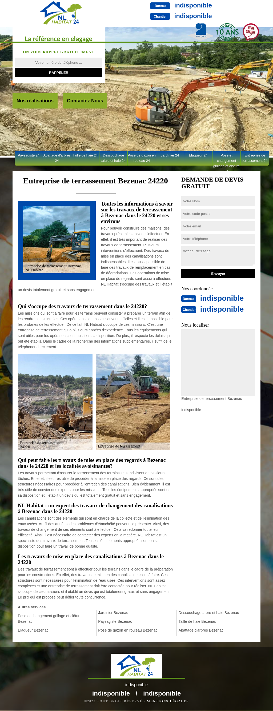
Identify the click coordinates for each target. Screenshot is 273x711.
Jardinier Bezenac (113, 612)
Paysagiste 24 (29, 155)
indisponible (177, 5)
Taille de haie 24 (85, 155)
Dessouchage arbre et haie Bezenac (209, 612)
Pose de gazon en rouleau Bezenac (127, 630)
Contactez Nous (85, 100)
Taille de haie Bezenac (197, 621)
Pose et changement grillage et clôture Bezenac (50, 619)
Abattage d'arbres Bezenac (201, 630)
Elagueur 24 (198, 155)
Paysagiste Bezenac (115, 621)
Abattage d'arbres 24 (56, 158)
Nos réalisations (35, 100)
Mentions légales (168, 702)
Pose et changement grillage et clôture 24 (226, 159)
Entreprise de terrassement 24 (254, 158)
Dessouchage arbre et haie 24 (113, 158)
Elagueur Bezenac (33, 630)
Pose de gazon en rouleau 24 (142, 158)
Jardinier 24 (170, 155)
